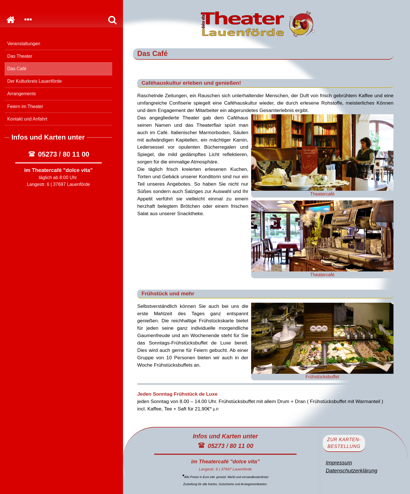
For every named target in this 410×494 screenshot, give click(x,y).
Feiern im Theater (25, 106)
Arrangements (21, 93)
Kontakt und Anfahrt (27, 119)
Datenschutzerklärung (351, 471)
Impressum (339, 463)
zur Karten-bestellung (344, 443)
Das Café (16, 68)
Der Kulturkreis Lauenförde (34, 81)
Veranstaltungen (23, 43)
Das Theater (19, 56)
